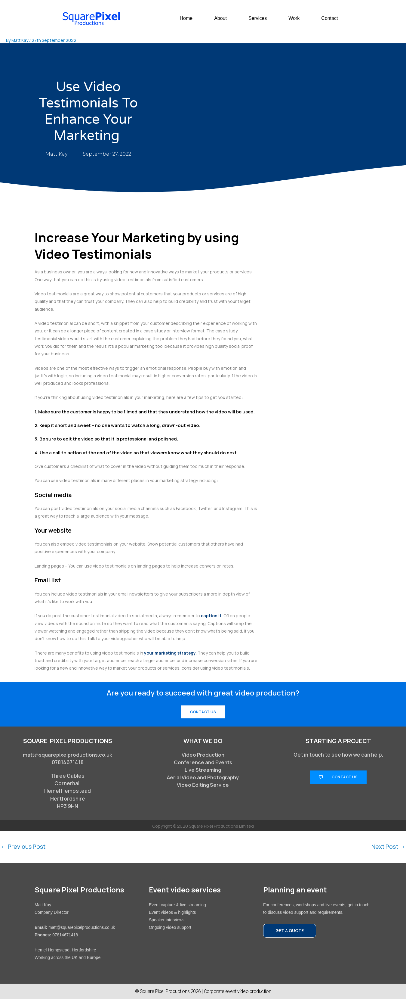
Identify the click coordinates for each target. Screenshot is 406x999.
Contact (329, 18)
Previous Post (23, 847)
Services (257, 18)
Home (186, 18)
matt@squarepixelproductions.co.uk (67, 754)
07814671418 (65, 934)
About (220, 18)
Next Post (388, 847)
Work (294, 18)
